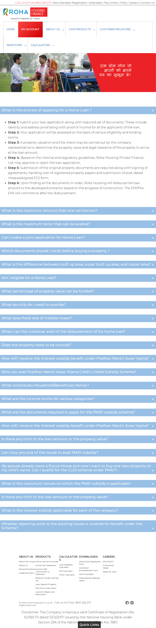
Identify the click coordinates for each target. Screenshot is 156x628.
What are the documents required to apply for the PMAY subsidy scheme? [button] (78, 412)
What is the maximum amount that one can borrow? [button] (78, 211)
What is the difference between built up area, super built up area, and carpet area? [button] (78, 264)
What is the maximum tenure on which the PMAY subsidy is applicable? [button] (78, 484)
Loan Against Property (46, 584)
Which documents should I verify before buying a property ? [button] (78, 251)
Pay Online (111, 2)
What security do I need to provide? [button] (78, 305)
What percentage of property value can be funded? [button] (78, 291)
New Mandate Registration (70, 2)
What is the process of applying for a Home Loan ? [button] (78, 110)
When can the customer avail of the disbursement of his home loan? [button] (78, 332)
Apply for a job (109, 571)
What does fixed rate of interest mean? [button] (78, 318)
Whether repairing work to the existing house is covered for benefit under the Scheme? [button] (78, 526)
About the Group (27, 561)
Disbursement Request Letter (89, 579)
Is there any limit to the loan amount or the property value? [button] (78, 439)
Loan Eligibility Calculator (66, 565)
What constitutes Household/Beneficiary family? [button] (78, 385)
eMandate (95, 2)
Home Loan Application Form (90, 562)
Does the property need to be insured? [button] (78, 345)
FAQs (123, 2)
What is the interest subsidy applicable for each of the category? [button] (78, 511)
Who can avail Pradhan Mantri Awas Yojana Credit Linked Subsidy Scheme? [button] (78, 372)
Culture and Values (108, 566)
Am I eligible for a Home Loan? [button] (78, 278)
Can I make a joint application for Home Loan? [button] (78, 238)
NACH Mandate (86, 574)
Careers (133, 2)
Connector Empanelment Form (88, 569)
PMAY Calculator (67, 575)
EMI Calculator (66, 571)
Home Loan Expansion (46, 565)
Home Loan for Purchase (47, 561)
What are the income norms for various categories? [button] (78, 399)
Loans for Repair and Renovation (45, 593)
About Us (23, 565)
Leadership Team (26, 573)
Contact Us (147, 2)
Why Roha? (108, 561)
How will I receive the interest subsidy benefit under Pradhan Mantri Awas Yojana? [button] (78, 359)
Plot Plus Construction (46, 588)
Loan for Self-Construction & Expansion (42, 571)
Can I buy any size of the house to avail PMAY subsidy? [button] (78, 453)
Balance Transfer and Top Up (47, 579)
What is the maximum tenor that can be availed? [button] (78, 224)
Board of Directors (27, 569)
